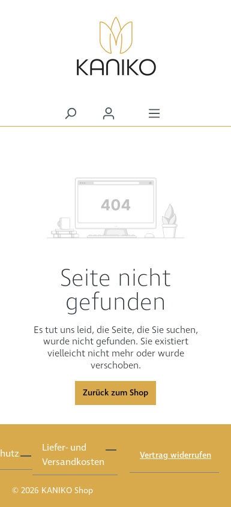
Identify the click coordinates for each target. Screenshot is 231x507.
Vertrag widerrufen (175, 455)
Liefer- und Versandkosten (73, 455)
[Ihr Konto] (108, 113)
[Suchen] (70, 113)
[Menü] (154, 113)
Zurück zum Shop (115, 393)
